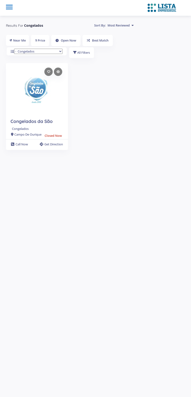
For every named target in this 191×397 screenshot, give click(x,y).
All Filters (81, 53)
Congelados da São (31, 122)
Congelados (20, 129)
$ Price (40, 40)
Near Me (17, 40)
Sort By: (114, 25)
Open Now (66, 40)
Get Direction (51, 144)
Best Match (97, 40)
